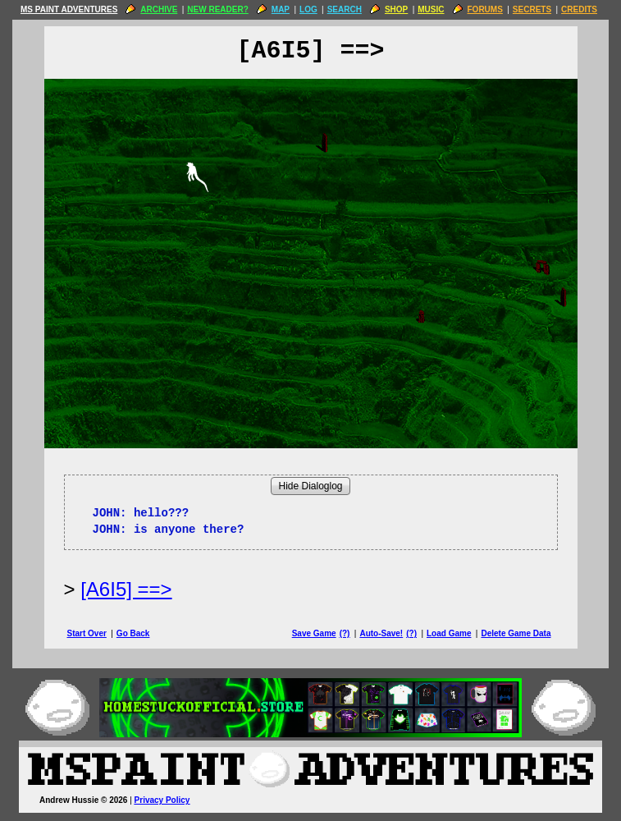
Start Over (87, 633)
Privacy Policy (162, 800)
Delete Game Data (515, 633)
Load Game (449, 633)
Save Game (314, 633)
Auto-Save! (381, 633)
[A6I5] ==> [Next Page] (125, 589)
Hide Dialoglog (310, 486)
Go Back (133, 633)
